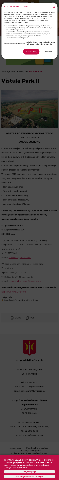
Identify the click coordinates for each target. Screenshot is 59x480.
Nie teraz (48, 52)
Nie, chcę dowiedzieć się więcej (29, 477)
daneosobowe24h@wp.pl (19, 38)
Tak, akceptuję (29, 472)
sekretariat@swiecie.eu (17, 30)
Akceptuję (31, 52)
